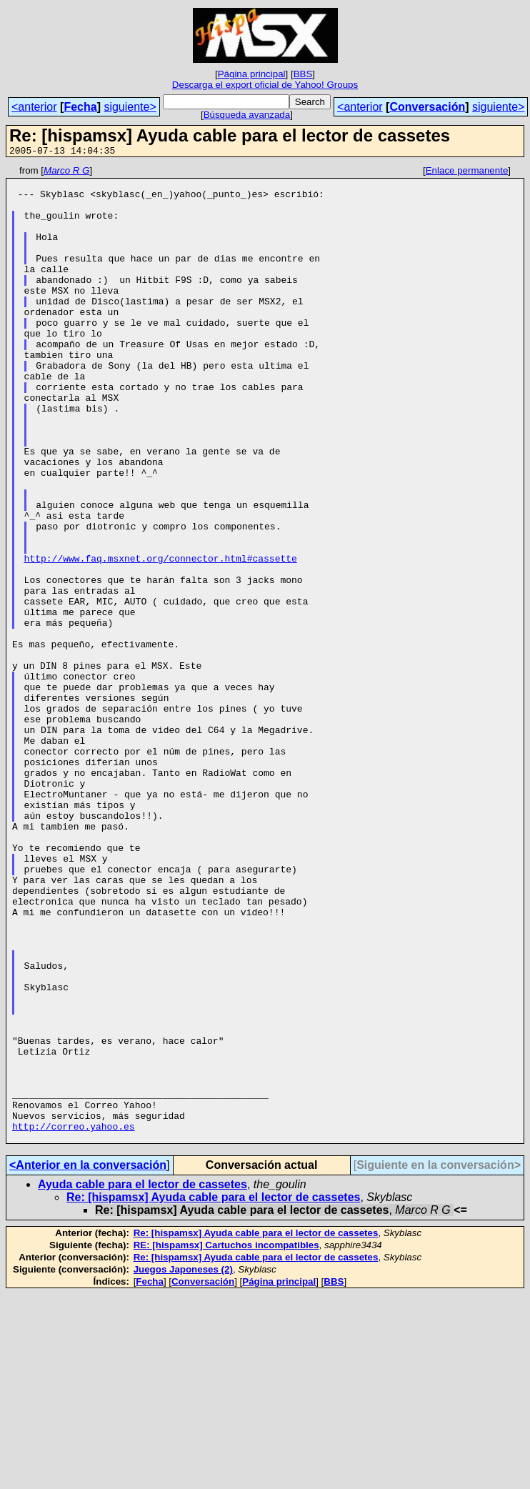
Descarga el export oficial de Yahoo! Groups (265, 84)
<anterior (34, 107)
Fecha (80, 107)
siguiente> (130, 107)
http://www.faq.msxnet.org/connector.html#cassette (160, 637)
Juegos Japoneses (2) (183, 1464)
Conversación (427, 107)
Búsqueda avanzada (247, 114)
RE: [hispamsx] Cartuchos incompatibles (226, 1440)
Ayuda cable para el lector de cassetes (142, 1379)
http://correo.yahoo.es (73, 1319)
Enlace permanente (467, 172)
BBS (303, 74)
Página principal (252, 74)
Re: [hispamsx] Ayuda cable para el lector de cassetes (213, 1392)
